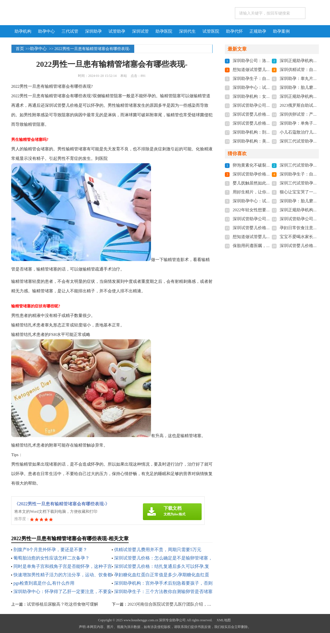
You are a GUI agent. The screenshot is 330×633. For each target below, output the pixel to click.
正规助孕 (257, 31)
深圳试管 (140, 31)
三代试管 (70, 31)
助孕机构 (23, 31)
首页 (20, 48)
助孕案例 (281, 31)
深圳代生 (187, 31)
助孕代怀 (234, 31)
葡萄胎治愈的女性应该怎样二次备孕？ (51, 558)
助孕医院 (163, 31)
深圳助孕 (93, 31)
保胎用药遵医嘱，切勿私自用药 (262, 245)
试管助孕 (117, 31)
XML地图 (223, 620)
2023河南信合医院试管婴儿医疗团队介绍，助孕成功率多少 (182, 604)
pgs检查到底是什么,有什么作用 (43, 583)
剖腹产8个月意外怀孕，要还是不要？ (50, 549)
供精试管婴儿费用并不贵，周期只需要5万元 (157, 549)
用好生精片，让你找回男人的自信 (264, 192)
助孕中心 (46, 31)
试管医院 (210, 31)
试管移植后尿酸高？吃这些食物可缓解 (62, 604)
